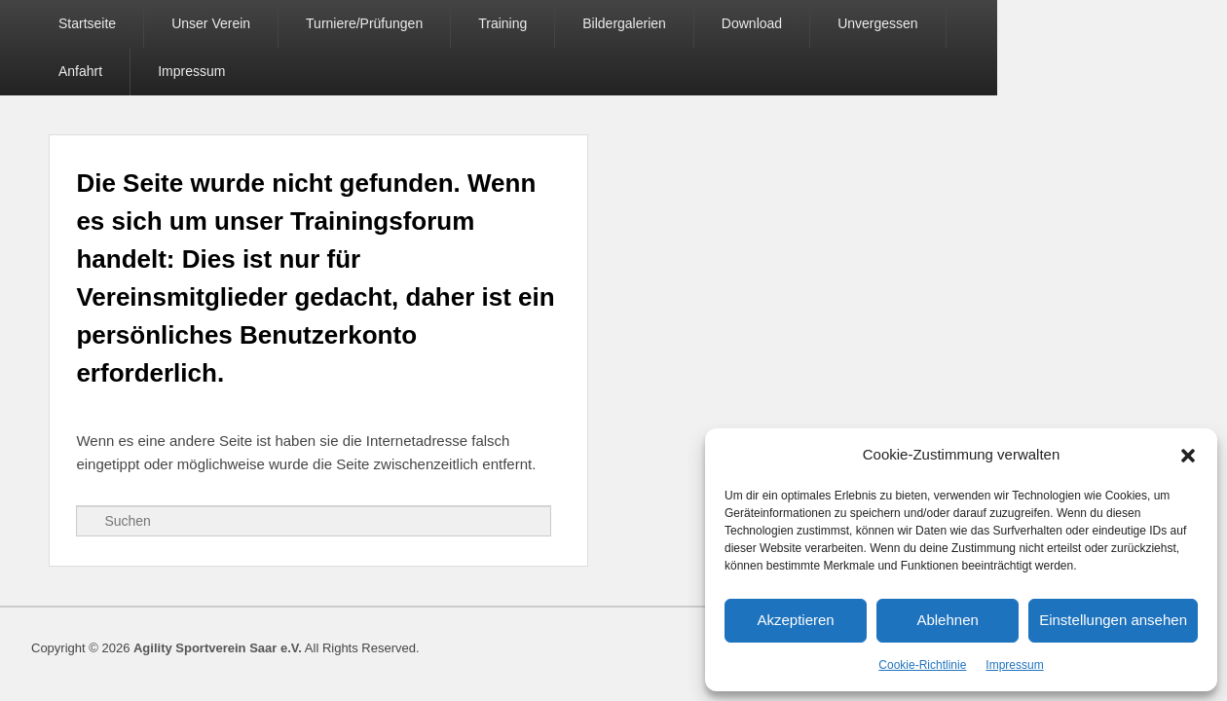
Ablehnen (947, 619)
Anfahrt (999, 23)
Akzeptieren (795, 619)
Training (505, 23)
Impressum (1014, 665)
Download (755, 23)
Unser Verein (213, 23)
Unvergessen (880, 23)
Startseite (90, 23)
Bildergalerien (627, 23)
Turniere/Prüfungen (367, 23)
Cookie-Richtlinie (922, 665)
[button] (1188, 455)
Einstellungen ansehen (1113, 619)
